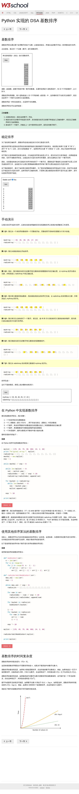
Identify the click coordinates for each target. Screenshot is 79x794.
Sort (6, 184)
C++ (71, 13)
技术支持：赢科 (37, 785)
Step (6, 60)
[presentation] (24, 662)
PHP (53, 13)
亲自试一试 (7, 505)
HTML (9, 13)
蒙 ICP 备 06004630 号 (49, 785)
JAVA (47, 13)
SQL (32, 13)
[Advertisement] (39, 763)
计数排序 (8, 29)
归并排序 (23, 29)
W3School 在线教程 (15, 5)
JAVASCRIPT (23, 13)
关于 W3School (27, 785)
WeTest (48, 787)
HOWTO (61, 13)
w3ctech (42, 787)
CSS (15, 13)
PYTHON (39, 13)
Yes (14, 180)
